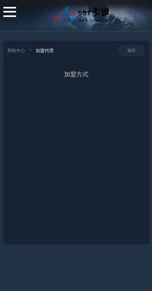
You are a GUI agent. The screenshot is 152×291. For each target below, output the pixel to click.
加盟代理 (45, 50)
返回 (131, 50)
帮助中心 (16, 50)
